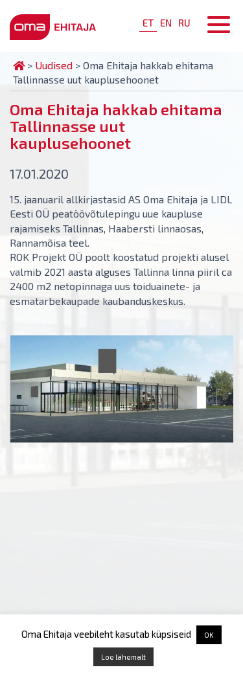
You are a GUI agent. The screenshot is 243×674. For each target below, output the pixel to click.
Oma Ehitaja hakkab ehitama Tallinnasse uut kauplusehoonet (116, 126)
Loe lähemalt (123, 657)
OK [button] (209, 635)
